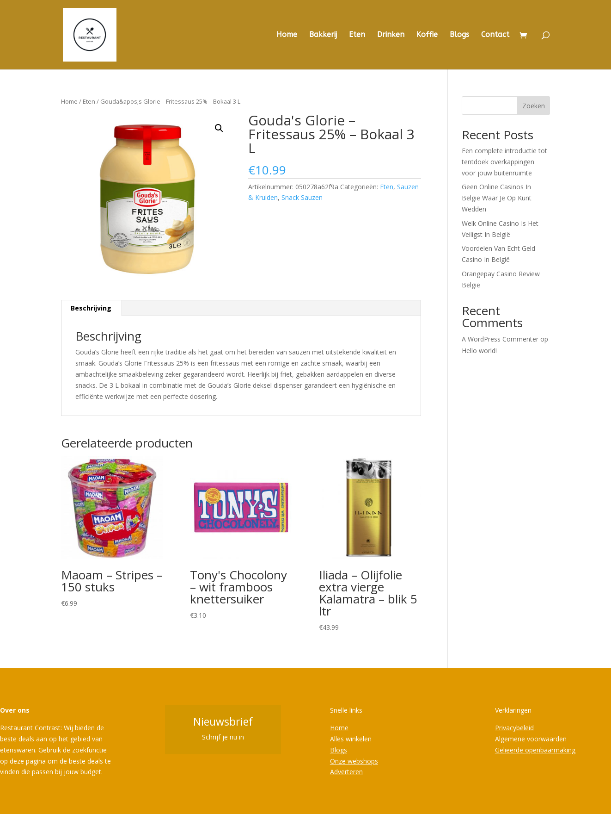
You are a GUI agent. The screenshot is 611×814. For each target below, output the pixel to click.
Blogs (459, 35)
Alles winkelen (351, 738)
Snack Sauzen (302, 197)
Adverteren (346, 771)
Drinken (390, 35)
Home (286, 35)
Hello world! (479, 350)
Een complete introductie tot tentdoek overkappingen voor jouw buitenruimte (504, 161)
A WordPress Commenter (500, 339)
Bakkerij (323, 35)
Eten (357, 35)
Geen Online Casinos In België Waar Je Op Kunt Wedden (497, 197)
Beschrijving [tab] (91, 308)
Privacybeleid (514, 727)
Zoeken (533, 105)
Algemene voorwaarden (531, 738)
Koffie (427, 35)
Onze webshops (354, 761)
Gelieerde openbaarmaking (535, 750)
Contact (495, 35)
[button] (219, 128)
